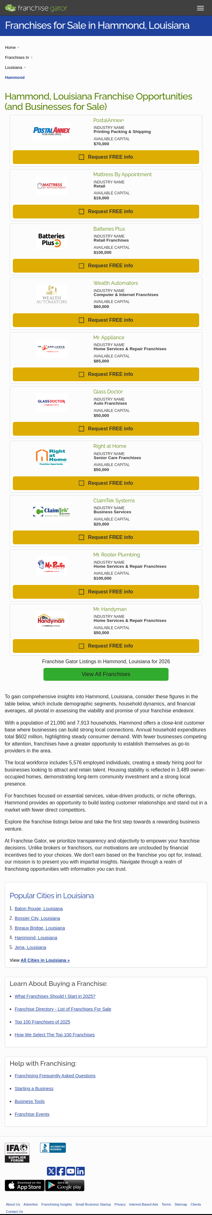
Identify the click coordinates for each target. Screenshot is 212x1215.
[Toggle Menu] (200, 8)
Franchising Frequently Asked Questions (55, 1075)
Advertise (30, 1204)
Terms (166, 1204)
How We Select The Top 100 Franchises (55, 1034)
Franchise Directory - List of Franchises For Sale (63, 1009)
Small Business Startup (93, 1204)
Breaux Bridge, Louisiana (40, 927)
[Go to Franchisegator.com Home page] (36, 6)
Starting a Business (34, 1088)
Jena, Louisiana (30, 947)
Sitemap (180, 1204)
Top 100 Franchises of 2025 (42, 1021)
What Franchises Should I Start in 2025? (55, 996)
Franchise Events (32, 1114)
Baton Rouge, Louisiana (39, 908)
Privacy (120, 1204)
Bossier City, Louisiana (37, 918)
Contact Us (14, 1211)
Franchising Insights (56, 1204)
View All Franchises (106, 674)
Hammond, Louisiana (36, 937)
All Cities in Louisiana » (45, 960)
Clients (195, 1204)
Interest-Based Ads (143, 1204)
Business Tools (30, 1101)
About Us (13, 1204)
